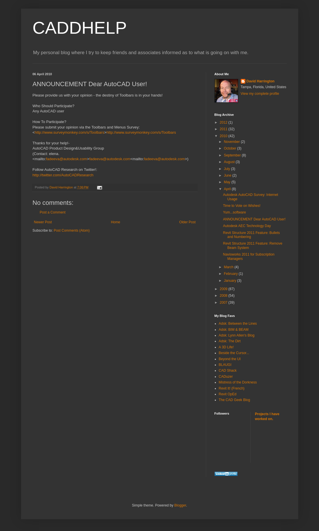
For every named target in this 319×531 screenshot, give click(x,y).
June (228, 175)
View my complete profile (260, 94)
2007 (224, 303)
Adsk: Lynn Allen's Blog (237, 335)
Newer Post (43, 222)
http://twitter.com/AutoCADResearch (63, 175)
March (229, 267)
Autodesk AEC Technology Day (247, 226)
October (230, 148)
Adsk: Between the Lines (238, 324)
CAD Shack (228, 371)
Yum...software (234, 212)
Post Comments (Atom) (72, 230)
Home (115, 222)
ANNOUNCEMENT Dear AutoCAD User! (254, 219)
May (227, 182)
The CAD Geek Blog (234, 400)
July (227, 169)
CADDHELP (80, 27)
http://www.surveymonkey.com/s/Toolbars (69, 132)
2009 (224, 289)
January (230, 281)
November (232, 142)
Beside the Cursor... (234, 353)
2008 (224, 296)
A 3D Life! (226, 347)
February (231, 274)
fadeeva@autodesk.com (66, 159)
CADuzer (226, 377)
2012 (224, 122)
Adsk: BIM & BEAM (234, 330)
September (233, 155)
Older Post (187, 222)
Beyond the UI (230, 359)
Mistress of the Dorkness (238, 382)
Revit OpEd (227, 394)
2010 (224, 136)
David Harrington (261, 81)
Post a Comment (53, 212)
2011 (224, 129)
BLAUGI (225, 365)
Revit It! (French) (232, 388)
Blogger (180, 505)
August (230, 162)
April (228, 189)
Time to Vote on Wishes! (241, 206)
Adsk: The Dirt (230, 341)
